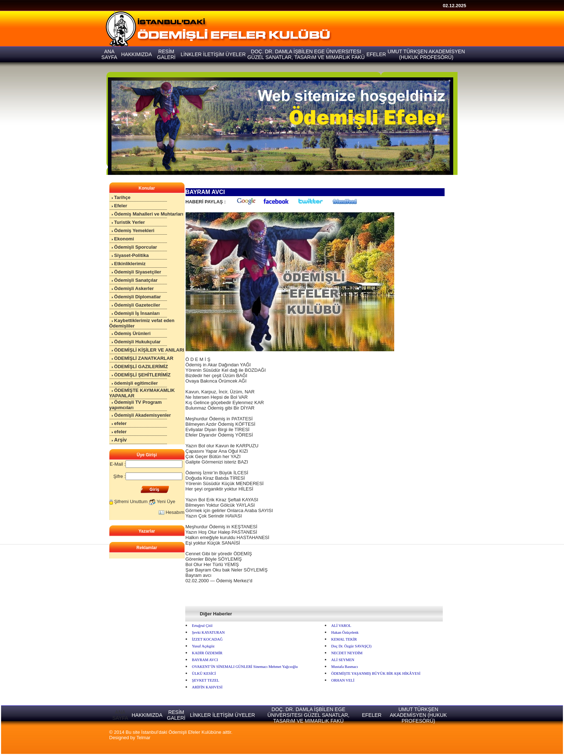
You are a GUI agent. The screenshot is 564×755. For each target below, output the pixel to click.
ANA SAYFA (120, 715)
